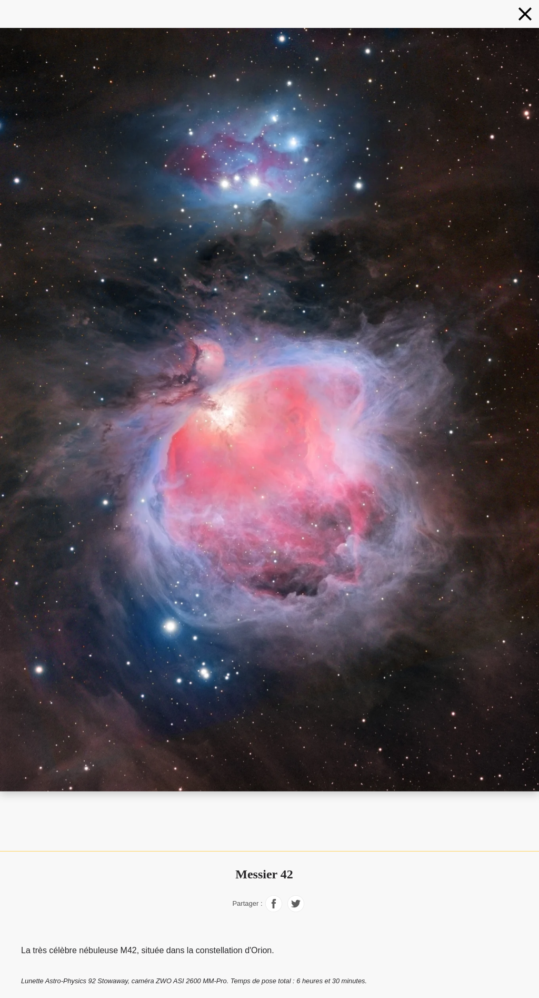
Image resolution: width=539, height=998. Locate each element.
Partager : (247, 903)
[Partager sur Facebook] (273, 909)
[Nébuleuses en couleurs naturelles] (525, 14)
